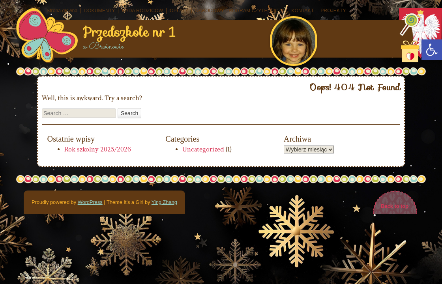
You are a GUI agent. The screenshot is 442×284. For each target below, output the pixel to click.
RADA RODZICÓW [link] (142, 10)
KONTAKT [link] (302, 10)
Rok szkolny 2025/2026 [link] (97, 149)
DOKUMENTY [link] (99, 10)
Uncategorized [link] (203, 149)
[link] (431, 49)
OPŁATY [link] (179, 10)
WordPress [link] (90, 202)
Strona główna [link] (62, 10)
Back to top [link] (394, 206)
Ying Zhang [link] (164, 202)
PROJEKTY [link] (333, 10)
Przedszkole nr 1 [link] (129, 32)
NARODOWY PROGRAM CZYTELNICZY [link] (240, 10)
